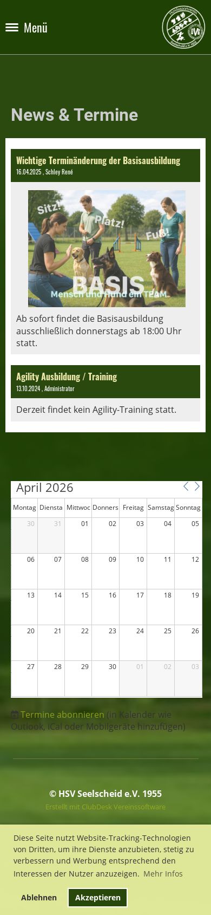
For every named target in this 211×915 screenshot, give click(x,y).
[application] (106, 589)
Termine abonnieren (62, 715)
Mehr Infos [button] (163, 873)
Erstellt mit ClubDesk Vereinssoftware (105, 807)
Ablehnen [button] (39, 897)
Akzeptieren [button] (98, 897)
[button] (185, 486)
